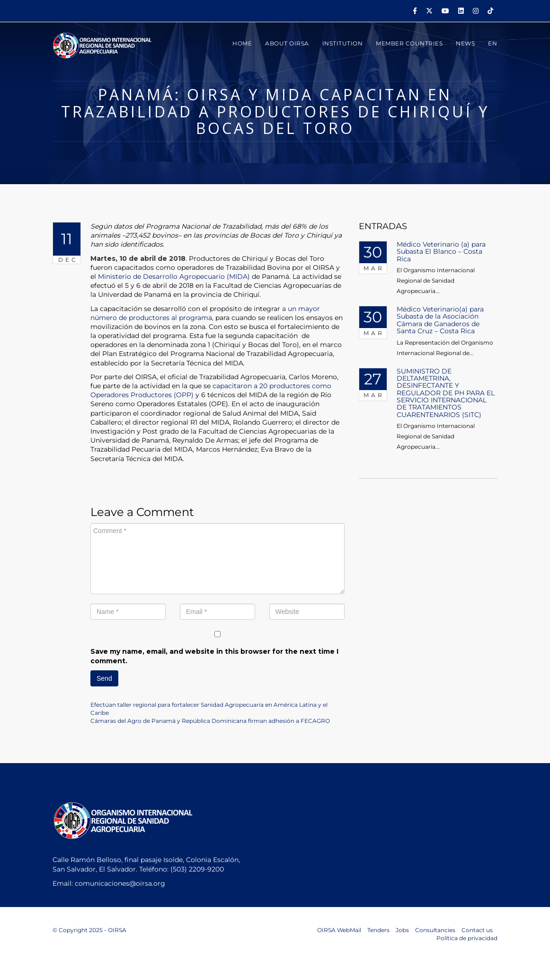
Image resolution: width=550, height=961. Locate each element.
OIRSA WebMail (339, 930)
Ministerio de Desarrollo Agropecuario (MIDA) (174, 276)
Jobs (402, 930)
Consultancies (435, 930)
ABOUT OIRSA (287, 43)
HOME (242, 43)
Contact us (477, 930)
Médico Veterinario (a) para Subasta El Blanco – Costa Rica (441, 251)
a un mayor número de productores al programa (205, 313)
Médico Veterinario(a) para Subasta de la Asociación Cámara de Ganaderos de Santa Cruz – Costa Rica (440, 320)
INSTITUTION (342, 43)
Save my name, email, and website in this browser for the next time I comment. (214, 656)
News (465, 43)
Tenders (378, 930)
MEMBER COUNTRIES (409, 43)
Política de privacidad (466, 938)
